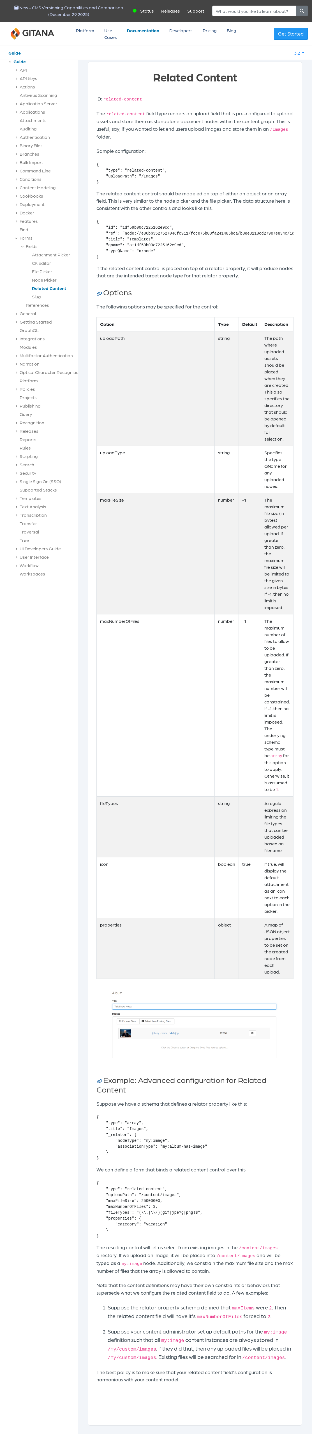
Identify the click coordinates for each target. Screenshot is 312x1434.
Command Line (35, 171)
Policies (27, 389)
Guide (14, 53)
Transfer (28, 523)
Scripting (29, 456)
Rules (25, 448)
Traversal (29, 532)
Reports (28, 439)
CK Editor (41, 263)
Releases (170, 11)
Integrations (32, 338)
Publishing (30, 406)
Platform (85, 30)
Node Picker (44, 280)
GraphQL (29, 330)
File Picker (42, 271)
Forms (26, 238)
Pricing (210, 30)
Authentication (35, 137)
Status (147, 11)
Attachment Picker (51, 255)
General (28, 313)
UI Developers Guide (40, 548)
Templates (30, 498)
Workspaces (32, 574)
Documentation (143, 30)
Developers (181, 30)
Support (195, 11)
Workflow (29, 565)
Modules (28, 347)
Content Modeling (38, 187)
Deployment (32, 204)
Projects (28, 397)
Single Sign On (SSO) (40, 481)
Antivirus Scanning (38, 95)
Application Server (38, 103)
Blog (231, 30)
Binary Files (31, 145)
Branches (29, 154)
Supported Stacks (38, 490)
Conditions (30, 179)
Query (26, 414)
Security (28, 473)
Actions (27, 87)
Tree (24, 540)
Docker (27, 213)
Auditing (28, 129)
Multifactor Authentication (46, 355)
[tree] (42, 319)
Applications (32, 112)
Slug (36, 297)
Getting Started (36, 322)
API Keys (28, 78)
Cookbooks (31, 196)
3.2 (297, 53)
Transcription (33, 515)
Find (24, 229)
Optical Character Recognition (50, 372)
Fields (32, 246)
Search (27, 464)
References (37, 305)
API (23, 70)
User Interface (34, 557)
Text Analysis (33, 506)
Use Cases (110, 33)
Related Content (49, 288)
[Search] (254, 11)
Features (29, 221)
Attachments (33, 120)
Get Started (291, 34)
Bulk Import (31, 162)
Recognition (32, 422)
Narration (30, 364)
